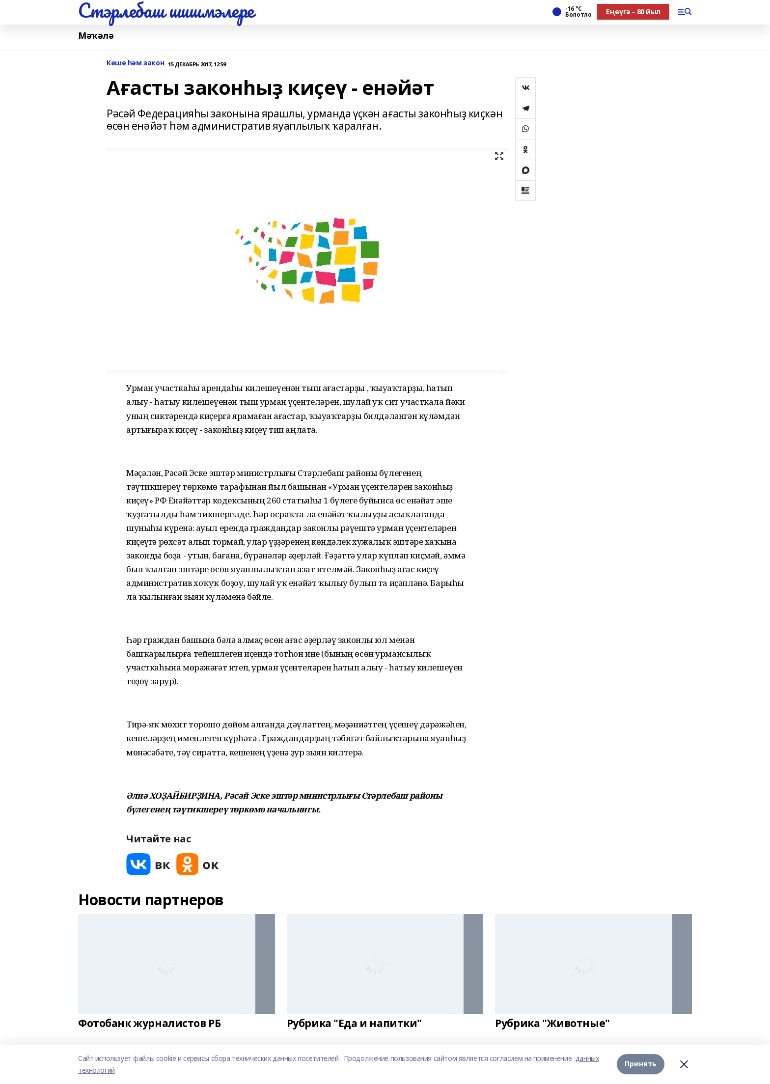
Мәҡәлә (95, 35)
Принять (641, 1064)
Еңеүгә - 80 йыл (633, 11)
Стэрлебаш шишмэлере (166, 10)
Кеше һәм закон (135, 63)
